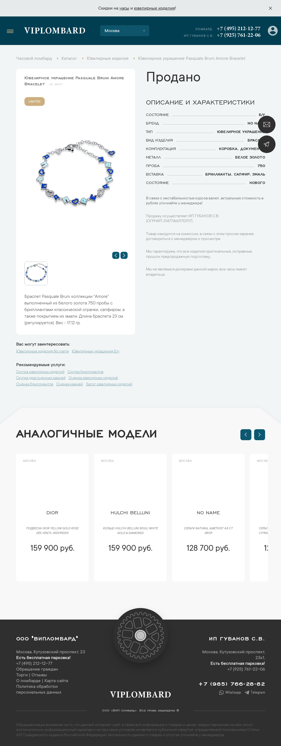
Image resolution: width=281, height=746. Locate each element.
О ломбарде (28, 681)
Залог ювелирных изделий (109, 384)
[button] (115, 255)
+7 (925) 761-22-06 (238, 35)
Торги (22, 675)
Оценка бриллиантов (34, 384)
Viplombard (55, 31)
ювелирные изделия (154, 8)
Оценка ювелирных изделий (93, 378)
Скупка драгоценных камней (41, 378)
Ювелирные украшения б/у (95, 351)
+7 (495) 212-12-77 (238, 29)
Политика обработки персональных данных (38, 689)
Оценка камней (69, 384)
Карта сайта (56, 681)
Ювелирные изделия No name (42, 351)
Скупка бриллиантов (85, 372)
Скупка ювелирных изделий (40, 372)
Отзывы (39, 675)
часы (124, 8)
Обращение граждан (37, 669)
